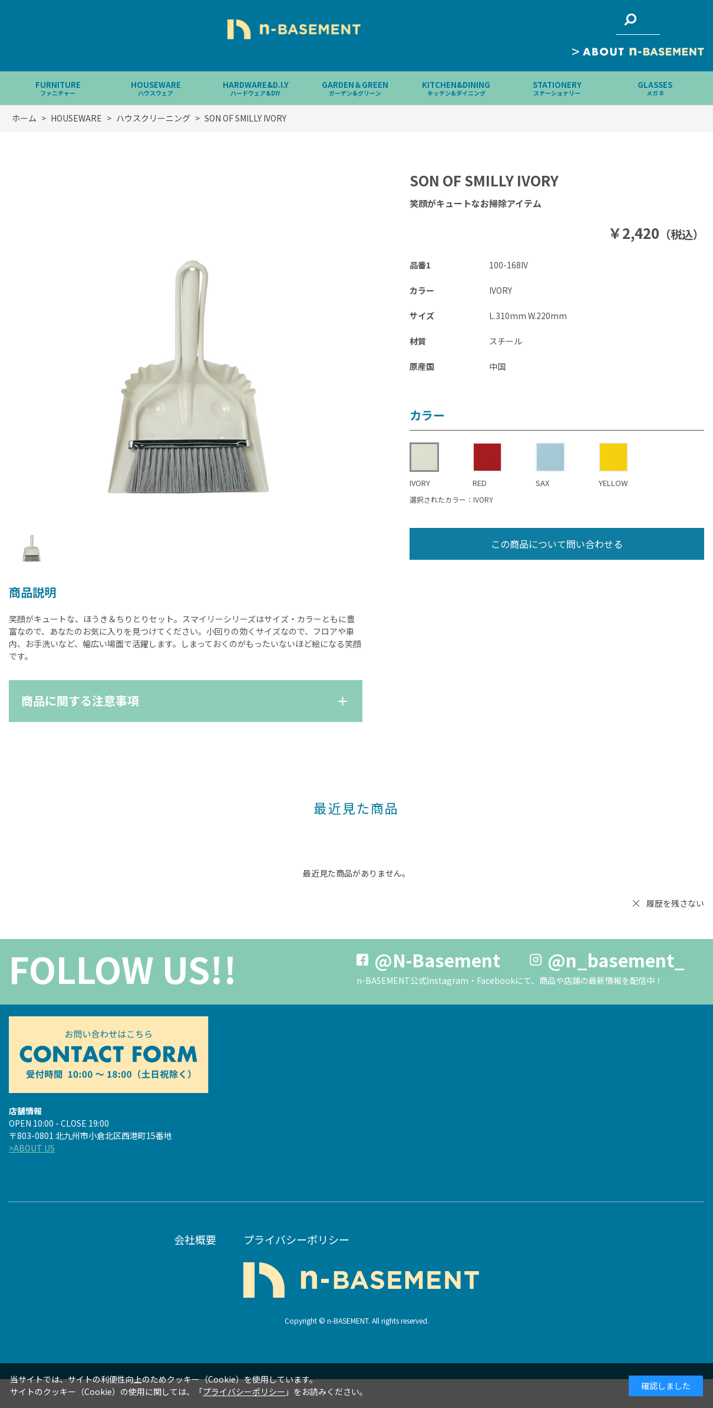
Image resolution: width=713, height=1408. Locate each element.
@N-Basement (437, 960)
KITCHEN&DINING (456, 88)
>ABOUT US (32, 1148)
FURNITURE (58, 88)
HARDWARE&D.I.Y (256, 88)
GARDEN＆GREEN (355, 88)
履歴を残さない (675, 903)
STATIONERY (557, 88)
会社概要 (195, 1239)
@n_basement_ (616, 960)
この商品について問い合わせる (557, 544)
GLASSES (655, 88)
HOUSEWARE (156, 88)
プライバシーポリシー (296, 1239)
